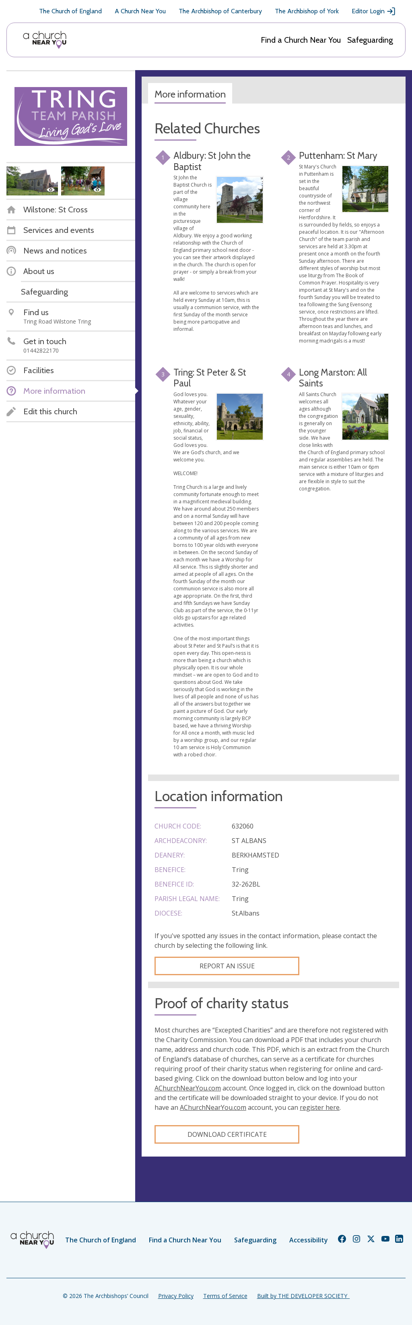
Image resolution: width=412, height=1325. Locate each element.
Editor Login (374, 11)
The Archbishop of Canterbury (220, 11)
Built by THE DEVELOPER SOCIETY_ (303, 1296)
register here (320, 1107)
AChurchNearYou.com (187, 1088)
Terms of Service (225, 1296)
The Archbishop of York (307, 11)
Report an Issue (227, 966)
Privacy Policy (176, 1296)
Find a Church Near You (301, 40)
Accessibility (308, 1240)
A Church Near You (140, 11)
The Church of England (70, 11)
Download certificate (227, 1134)
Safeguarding (370, 40)
